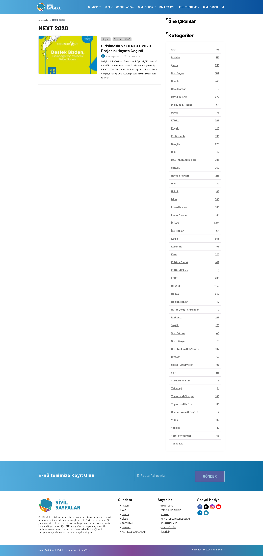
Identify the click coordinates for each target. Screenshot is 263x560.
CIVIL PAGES (209, 7)
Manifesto (205, 553)
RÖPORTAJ (127, 524)
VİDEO (125, 520)
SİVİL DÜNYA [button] (144, 7)
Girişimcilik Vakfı (120, 37)
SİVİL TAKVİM (166, 7)
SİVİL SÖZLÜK (168, 528)
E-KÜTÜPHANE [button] (187, 7)
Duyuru (104, 37)
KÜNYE (165, 515)
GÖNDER (210, 475)
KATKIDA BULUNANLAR (134, 533)
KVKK (194, 553)
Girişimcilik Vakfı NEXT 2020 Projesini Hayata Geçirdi (126, 46)
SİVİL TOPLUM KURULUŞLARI (176, 520)
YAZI (124, 511)
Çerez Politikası (180, 553)
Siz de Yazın (219, 553)
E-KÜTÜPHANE (169, 524)
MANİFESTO (167, 507)
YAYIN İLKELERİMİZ (171, 511)
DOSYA (125, 515)
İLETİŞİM (165, 533)
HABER (125, 507)
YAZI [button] (106, 7)
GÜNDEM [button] (92, 7)
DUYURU (126, 528)
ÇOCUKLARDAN (124, 7)
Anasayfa (43, 19)
